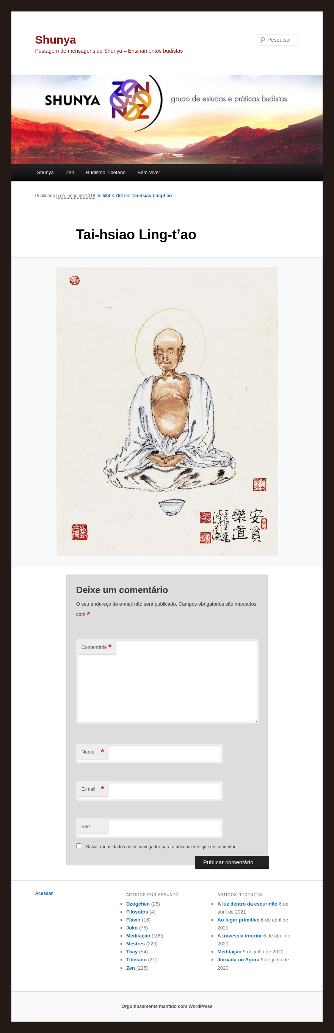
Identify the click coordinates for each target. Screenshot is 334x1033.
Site (86, 826)
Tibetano (136, 959)
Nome (93, 752)
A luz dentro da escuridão (247, 904)
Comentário (97, 647)
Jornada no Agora (238, 959)
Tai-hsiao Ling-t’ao (152, 195)
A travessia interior (239, 936)
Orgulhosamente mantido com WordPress (167, 1006)
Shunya (55, 39)
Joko (132, 928)
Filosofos (137, 912)
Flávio (133, 920)
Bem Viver (149, 172)
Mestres (135, 944)
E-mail (93, 789)
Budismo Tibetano (105, 172)
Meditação (138, 936)
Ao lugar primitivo (238, 920)
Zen (70, 172)
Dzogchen (138, 904)
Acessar (44, 893)
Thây (132, 952)
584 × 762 (113, 195)
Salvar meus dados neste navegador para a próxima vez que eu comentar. (161, 846)
